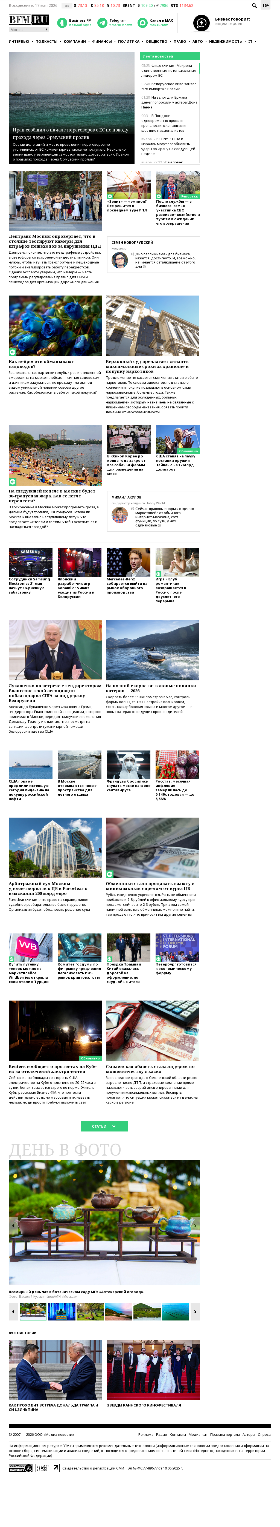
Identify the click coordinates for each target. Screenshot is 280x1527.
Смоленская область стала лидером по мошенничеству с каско (147, 1114)
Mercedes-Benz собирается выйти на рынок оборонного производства (127, 606)
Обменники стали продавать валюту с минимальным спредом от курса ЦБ (151, 918)
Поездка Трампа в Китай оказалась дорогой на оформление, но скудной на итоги (124, 1014)
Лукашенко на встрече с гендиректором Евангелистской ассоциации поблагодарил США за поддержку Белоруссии (53, 715)
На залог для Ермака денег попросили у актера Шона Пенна (169, 102)
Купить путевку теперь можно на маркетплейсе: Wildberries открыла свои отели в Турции (29, 1014)
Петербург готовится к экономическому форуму (176, 1009)
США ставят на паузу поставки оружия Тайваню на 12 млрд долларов (175, 480)
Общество (156, 41)
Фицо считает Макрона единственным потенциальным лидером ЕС (169, 70)
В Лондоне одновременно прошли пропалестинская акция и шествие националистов (163, 123)
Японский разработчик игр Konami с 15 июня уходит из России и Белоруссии (76, 608)
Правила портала (225, 1485)
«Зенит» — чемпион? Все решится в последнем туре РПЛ (127, 208)
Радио (161, 1485)
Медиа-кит (198, 1485)
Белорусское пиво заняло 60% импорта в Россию (169, 86)
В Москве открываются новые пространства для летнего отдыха (77, 816)
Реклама (145, 1485)
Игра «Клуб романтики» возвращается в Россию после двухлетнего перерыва (171, 610)
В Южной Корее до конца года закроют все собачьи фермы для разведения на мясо (126, 483)
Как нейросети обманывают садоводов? (47, 375)
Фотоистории (22, 1383)
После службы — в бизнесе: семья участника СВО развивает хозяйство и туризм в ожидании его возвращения (178, 215)
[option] (104, 1273)
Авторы (249, 1485)
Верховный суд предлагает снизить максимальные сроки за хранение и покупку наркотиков (151, 378)
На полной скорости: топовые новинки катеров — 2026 (146, 709)
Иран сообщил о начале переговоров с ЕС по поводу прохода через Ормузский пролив (62, 125)
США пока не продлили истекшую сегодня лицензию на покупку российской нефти (29, 818)
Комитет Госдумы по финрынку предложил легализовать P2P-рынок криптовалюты (79, 1012)
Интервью (19, 41)
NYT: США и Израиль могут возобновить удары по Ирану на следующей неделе (168, 146)
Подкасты (46, 41)
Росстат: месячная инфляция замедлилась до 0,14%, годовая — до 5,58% (175, 818)
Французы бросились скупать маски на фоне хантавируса (128, 814)
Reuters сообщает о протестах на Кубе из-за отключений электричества (53, 1114)
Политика (128, 41)
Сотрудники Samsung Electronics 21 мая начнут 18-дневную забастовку (29, 606)
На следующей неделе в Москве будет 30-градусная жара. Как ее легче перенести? (52, 512)
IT (250, 41)
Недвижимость (225, 41)
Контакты (178, 1485)
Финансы (102, 41)
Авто (197, 41)
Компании (75, 41)
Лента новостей (158, 56)
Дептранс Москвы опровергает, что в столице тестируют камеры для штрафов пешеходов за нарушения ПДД (54, 245)
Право (180, 41)
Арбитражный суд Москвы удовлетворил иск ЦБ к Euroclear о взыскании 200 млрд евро (54, 918)
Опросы (264, 1485)
